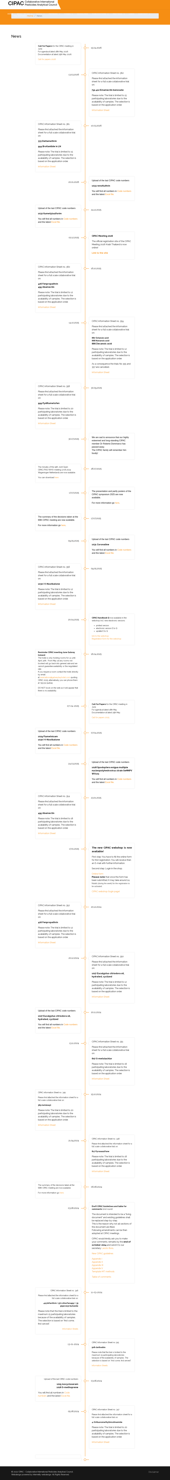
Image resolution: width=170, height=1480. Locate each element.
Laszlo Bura (107, 1248)
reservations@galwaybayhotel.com (55, 677)
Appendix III (97, 1265)
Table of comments (101, 1277)
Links (131, 14)
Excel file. (65, 1396)
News (39, 14)
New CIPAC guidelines (102, 1253)
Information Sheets (70, 1329)
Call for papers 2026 (47, 59)
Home (10, 14)
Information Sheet (47, 1125)
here (57, 477)
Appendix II (97, 1262)
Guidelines (82, 14)
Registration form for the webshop (106, 639)
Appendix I (97, 1259)
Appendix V (97, 1268)
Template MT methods (103, 1271)
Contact (143, 14)
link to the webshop (100, 636)
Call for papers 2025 (100, 717)
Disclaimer (153, 1472)
